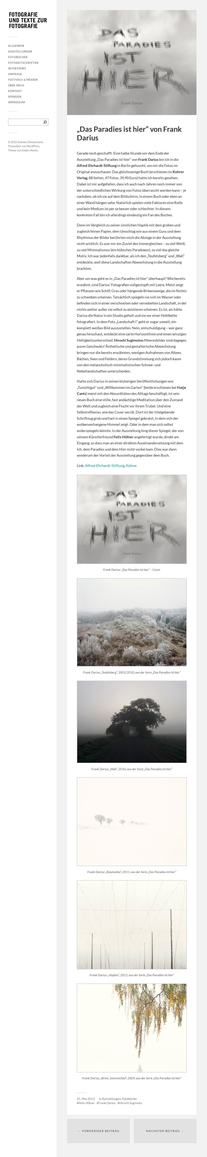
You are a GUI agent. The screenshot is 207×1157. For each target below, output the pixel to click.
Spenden (14, 96)
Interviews (17, 68)
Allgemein (16, 45)
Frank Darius (107, 1103)
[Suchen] (45, 122)
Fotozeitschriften (23, 62)
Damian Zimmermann (30, 142)
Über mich (16, 85)
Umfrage (15, 74)
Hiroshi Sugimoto (130, 1103)
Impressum (16, 102)
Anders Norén (30, 150)
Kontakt (15, 91)
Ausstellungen (20, 51)
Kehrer (131, 465)
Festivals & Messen (23, 79)
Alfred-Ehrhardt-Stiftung (105, 465)
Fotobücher (18, 57)
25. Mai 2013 (86, 1099)
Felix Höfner (87, 1103)
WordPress (33, 146)
